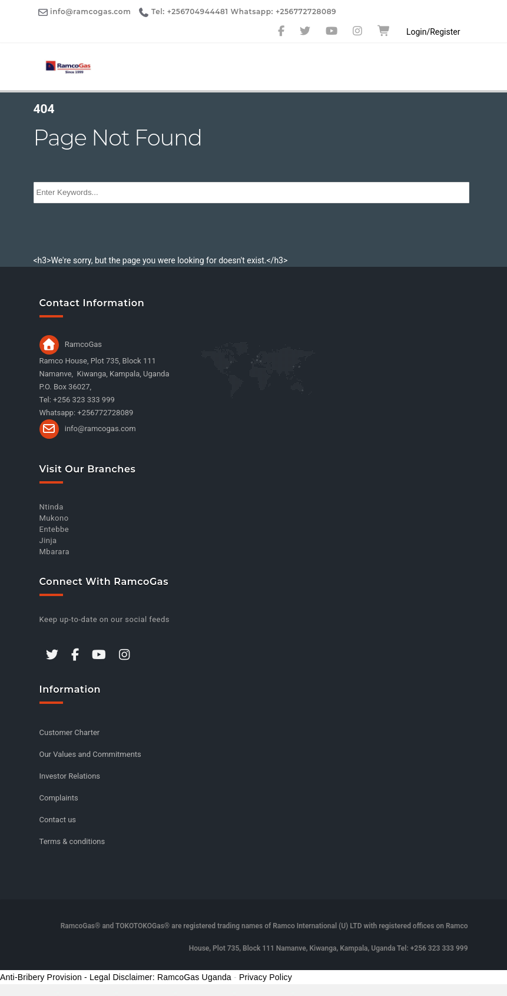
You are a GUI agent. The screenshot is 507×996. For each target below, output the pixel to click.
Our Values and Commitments (90, 754)
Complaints (58, 797)
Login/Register (433, 32)
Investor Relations (70, 776)
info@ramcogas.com (100, 427)
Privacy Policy (265, 977)
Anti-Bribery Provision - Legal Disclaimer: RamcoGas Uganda (115, 977)
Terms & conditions (72, 841)
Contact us (58, 819)
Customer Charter (69, 732)
